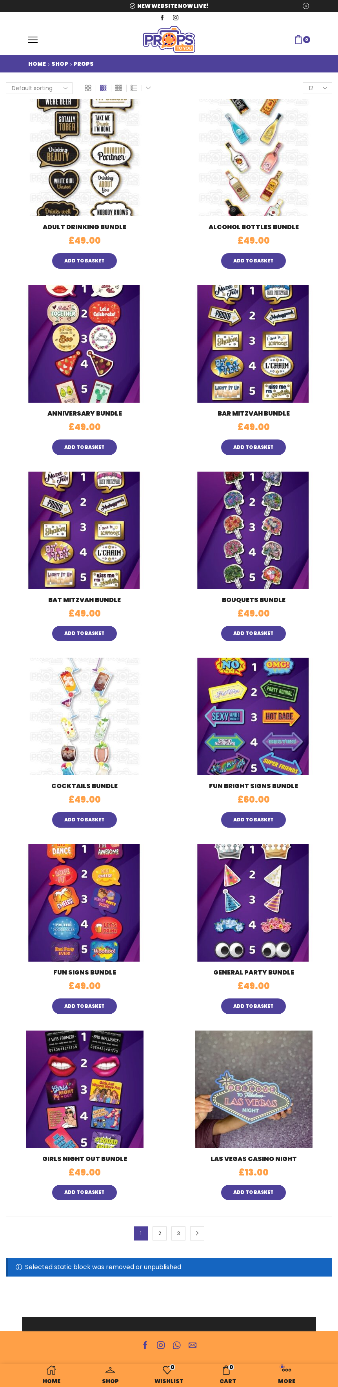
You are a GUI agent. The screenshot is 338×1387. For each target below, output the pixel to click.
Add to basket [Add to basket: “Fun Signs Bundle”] (84, 1006)
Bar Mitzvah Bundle (254, 413)
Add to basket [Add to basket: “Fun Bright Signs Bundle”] (253, 820)
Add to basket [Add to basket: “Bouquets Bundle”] (253, 633)
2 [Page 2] (159, 1233)
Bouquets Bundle (253, 599)
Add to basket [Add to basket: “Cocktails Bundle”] (84, 820)
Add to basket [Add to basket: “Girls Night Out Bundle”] (84, 1192)
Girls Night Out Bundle (84, 1158)
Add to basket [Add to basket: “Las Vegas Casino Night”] (253, 1192)
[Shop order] (39, 88)
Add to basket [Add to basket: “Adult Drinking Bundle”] (84, 261)
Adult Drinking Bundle (84, 226)
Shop (59, 64)
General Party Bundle (253, 972)
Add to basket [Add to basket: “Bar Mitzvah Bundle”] (253, 447)
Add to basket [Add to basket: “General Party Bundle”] (253, 1006)
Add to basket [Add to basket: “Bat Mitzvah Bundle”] (84, 633)
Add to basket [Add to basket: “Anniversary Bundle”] (84, 447)
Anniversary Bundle (84, 413)
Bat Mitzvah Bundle (84, 599)
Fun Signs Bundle (84, 972)
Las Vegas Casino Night (254, 1158)
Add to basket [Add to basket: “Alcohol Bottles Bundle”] (253, 261)
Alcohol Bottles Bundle (254, 226)
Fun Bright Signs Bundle (253, 785)
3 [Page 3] (178, 1233)
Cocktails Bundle (84, 785)
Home (37, 64)
